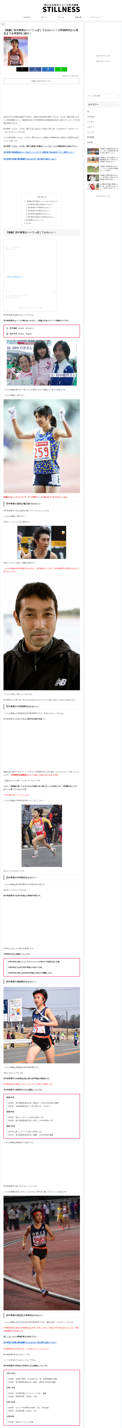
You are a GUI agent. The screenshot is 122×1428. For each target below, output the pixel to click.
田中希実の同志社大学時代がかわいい (41, 217)
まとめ (28, 223)
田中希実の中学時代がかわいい (39, 211)
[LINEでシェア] (61, 69)
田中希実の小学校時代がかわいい (39, 208)
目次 (39, 197)
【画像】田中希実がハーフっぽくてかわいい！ (42, 201)
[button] (117, 96)
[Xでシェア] (22, 69)
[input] (103, 96)
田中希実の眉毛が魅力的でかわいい (40, 204)
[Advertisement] (42, 99)
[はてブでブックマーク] (48, 69)
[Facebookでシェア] (35, 69)
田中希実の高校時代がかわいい (39, 214)
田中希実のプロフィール (34, 220)
